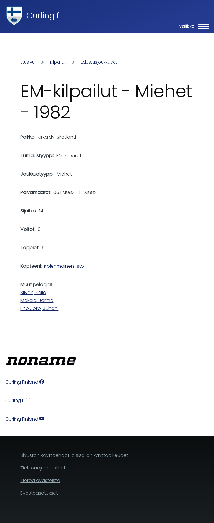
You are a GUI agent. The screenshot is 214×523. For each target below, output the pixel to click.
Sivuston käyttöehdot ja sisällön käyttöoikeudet (74, 455)
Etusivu (27, 62)
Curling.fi (44, 15)
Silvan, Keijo (33, 292)
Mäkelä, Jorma (36, 300)
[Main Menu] (192, 26)
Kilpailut (58, 62)
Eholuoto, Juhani (39, 308)
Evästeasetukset (39, 493)
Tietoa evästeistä (40, 480)
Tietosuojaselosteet (42, 467)
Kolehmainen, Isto (64, 266)
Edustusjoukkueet (99, 62)
